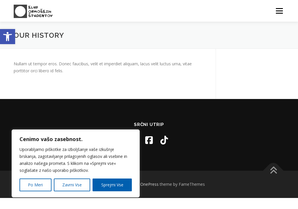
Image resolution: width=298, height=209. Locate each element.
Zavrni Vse (72, 185)
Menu (279, 11)
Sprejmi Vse (112, 185)
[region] (76, 163)
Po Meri (35, 185)
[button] (7, 36)
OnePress (149, 184)
